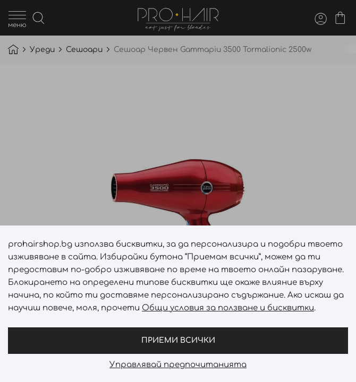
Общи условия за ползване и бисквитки (228, 307)
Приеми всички (178, 340)
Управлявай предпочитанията (178, 365)
